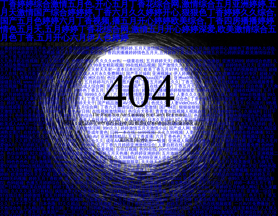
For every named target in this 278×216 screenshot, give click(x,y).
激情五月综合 (177, 208)
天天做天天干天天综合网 (164, 161)
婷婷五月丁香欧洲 (45, 178)
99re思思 (128, 212)
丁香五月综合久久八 (213, 182)
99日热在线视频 (96, 203)
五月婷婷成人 (135, 170)
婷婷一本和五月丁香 (253, 182)
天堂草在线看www (117, 178)
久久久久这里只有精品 (32, 191)
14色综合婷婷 (181, 191)
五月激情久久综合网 (181, 153)
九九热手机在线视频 (19, 60)
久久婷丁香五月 (25, 212)
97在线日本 (11, 195)
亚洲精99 (265, 65)
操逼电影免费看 (151, 191)
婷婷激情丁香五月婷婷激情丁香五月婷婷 (61, 195)
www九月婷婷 (107, 170)
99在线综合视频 (205, 157)
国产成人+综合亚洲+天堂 (233, 166)
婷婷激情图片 (233, 195)
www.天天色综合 (127, 182)
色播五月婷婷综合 (43, 182)
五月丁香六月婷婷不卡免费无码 (154, 166)
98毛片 (92, 174)
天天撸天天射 (27, 199)
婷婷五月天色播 (113, 153)
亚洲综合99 (250, 212)
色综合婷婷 (17, 153)
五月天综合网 (79, 170)
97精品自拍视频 (228, 174)
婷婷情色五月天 (240, 65)
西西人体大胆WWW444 (159, 178)
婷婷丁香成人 (65, 186)
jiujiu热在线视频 (164, 170)
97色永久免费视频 (230, 170)
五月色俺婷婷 (114, 195)
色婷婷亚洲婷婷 (145, 153)
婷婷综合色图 (258, 60)
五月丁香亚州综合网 (204, 65)
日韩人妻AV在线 (102, 212)
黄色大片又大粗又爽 (144, 208)
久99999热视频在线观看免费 (135, 186)
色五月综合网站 (207, 208)
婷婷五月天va (179, 203)
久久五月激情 (122, 199)
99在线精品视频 (141, 65)
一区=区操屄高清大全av (186, 186)
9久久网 (180, 157)
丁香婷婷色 (76, 208)
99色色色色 (17, 161)
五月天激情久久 (55, 60)
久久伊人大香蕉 (21, 157)
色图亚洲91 (82, 60)
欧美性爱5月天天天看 (31, 174)
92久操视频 (40, 153)
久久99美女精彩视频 (104, 65)
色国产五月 (200, 161)
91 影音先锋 (181, 199)
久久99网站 (125, 157)
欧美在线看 (204, 199)
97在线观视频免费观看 (74, 153)
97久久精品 (68, 203)
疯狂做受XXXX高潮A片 (77, 191)
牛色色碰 (50, 199)
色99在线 (148, 149)
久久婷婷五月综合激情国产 (212, 212)
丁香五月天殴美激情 (232, 161)
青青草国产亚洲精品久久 (162, 212)
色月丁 (255, 195)
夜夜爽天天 (212, 153)
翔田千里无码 (230, 199)
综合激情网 (40, 161)
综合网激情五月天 (146, 195)
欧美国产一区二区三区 (63, 212)
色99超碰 (15, 182)
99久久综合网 (93, 186)
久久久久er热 (108, 60)
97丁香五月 (199, 174)
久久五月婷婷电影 (90, 161)
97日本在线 (62, 149)
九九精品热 (33, 208)
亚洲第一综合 (259, 191)
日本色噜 (47, 203)
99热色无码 (66, 166)
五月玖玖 (74, 65)
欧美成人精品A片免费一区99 (192, 195)
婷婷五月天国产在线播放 (196, 60)
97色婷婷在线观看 (32, 149)
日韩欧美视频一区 (106, 208)
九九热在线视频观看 (213, 203)
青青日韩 (55, 208)
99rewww (62, 161)
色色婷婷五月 (257, 174)
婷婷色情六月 (231, 191)
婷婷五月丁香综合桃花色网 (139, 203)
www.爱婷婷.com (48, 65)
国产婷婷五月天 (196, 170)
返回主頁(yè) (139, 139)
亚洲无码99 (233, 60)
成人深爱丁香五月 (81, 178)
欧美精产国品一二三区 (204, 178)
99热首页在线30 (116, 174)
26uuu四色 (207, 191)
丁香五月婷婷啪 (53, 157)
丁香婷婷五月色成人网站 (234, 186)
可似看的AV (96, 199)
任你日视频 (126, 149)
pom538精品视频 (175, 149)
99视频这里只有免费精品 (168, 182)
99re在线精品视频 (36, 166)
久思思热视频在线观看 (100, 166)
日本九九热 (203, 149)
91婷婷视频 (197, 166)
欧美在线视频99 (152, 199)
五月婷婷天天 (158, 60)
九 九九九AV (234, 157)
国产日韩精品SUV (118, 191)
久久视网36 (72, 199)
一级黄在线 (133, 60)
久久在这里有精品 (241, 208)
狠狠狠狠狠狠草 (124, 161)
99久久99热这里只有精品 (85, 182)
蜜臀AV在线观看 (49, 170)
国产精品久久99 (68, 174)
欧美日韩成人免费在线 (91, 157)
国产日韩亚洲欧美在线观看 (25, 186)
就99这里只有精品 (233, 149)
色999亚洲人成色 (154, 157)
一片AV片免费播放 (251, 203)
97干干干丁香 (24, 203)
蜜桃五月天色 (174, 174)
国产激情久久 (170, 65)
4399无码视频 (13, 178)
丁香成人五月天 (240, 153)
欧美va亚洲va (146, 174)
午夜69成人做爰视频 (94, 149)
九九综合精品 (19, 170)
